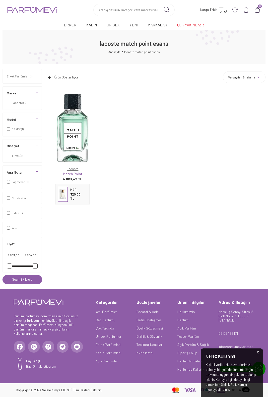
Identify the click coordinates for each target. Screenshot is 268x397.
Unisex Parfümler (108, 336)
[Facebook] (20, 347)
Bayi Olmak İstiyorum (41, 367)
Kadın (91, 24)
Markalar (157, 24)
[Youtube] (80, 347)
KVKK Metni (144, 353)
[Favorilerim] (213, 10)
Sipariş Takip (187, 353)
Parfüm (183, 320)
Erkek (70, 24)
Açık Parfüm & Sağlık (193, 344)
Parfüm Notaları (189, 361)
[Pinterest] (50, 347)
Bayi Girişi (33, 361)
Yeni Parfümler (106, 312)
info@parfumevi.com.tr (235, 346)
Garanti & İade (147, 312)
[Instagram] (35, 347)
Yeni (134, 24)
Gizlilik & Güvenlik (149, 336)
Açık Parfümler (107, 361)
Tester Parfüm (188, 336)
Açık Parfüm (186, 328)
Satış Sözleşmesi (149, 320)
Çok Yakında (105, 328)
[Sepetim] (257, 10)
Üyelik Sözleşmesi (149, 328)
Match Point (72, 173)
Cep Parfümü (105, 320)
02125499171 (228, 333)
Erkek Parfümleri (19, 76)
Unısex (113, 24)
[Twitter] (65, 347)
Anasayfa (114, 52)
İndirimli (15, 213)
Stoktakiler (16, 198)
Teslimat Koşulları (149, 344)
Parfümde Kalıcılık (190, 369)
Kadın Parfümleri (108, 353)
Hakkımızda (186, 312)
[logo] (32, 9)
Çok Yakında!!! (190, 24)
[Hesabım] (246, 10)
